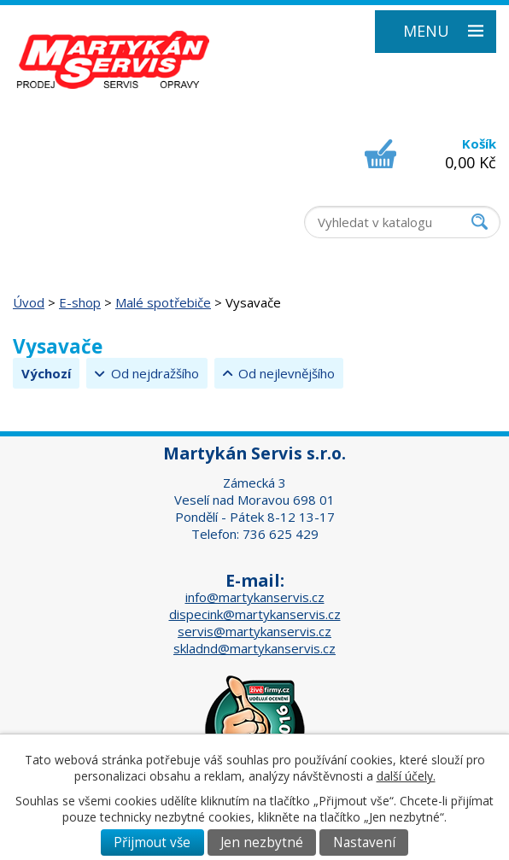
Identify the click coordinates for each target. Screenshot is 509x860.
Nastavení (364, 842)
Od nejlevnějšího (286, 373)
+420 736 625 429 (77, 208)
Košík (479, 143)
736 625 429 (281, 533)
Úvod (28, 302)
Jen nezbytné (261, 842)
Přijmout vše (152, 842)
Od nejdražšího (155, 373)
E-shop (80, 302)
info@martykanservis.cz (255, 597)
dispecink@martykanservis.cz (255, 614)
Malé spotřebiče (163, 302)
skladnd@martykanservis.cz (254, 648)
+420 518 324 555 (77, 174)
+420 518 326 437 (77, 191)
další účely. (406, 776)
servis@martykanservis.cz (254, 631)
